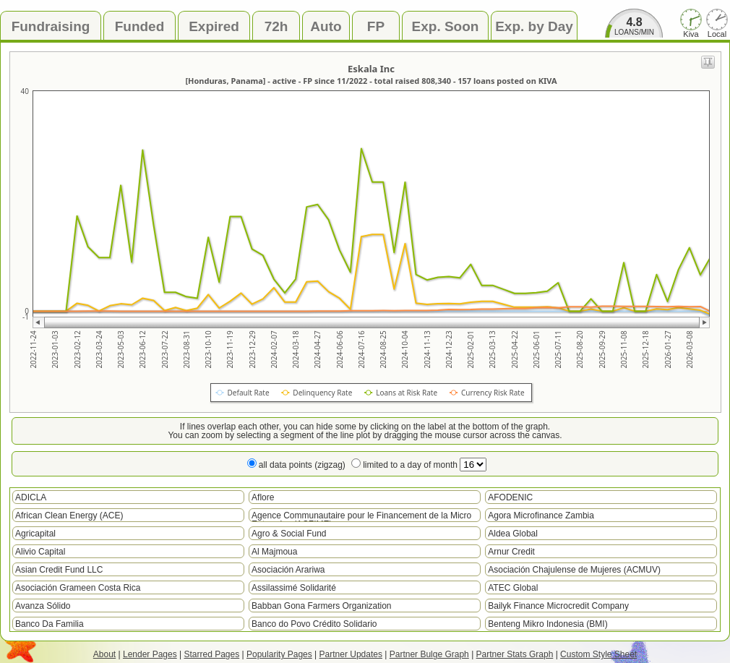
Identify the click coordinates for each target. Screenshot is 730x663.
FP (376, 26)
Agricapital (35, 534)
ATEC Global (513, 588)
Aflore (263, 497)
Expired (214, 26)
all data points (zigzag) (302, 465)
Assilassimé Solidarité (294, 588)
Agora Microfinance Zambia (541, 515)
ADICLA (30, 497)
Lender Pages (150, 654)
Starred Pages (212, 654)
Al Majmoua (274, 552)
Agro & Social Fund (289, 534)
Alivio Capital (40, 552)
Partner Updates (350, 654)
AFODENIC (510, 497)
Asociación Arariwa (288, 570)
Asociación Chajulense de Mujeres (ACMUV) (574, 570)
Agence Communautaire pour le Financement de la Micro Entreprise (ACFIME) (361, 516)
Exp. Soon (445, 26)
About (104, 654)
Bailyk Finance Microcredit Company (558, 606)
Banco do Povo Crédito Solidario (314, 624)
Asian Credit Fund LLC (59, 570)
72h (276, 26)
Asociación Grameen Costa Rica (77, 588)
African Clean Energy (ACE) (69, 515)
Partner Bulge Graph (429, 654)
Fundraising (51, 26)
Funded (140, 26)
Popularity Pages (279, 654)
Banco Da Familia (49, 624)
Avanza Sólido (43, 606)
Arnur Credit (511, 552)
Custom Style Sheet (598, 654)
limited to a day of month (424, 465)
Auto (325, 26)
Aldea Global (513, 534)
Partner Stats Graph (515, 654)
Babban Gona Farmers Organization (321, 606)
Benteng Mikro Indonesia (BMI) (547, 624)
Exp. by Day (534, 26)
